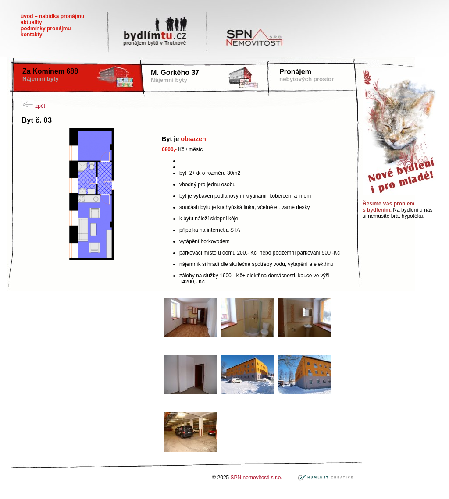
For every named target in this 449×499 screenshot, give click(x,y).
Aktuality (31, 22)
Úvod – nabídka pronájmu (52, 16)
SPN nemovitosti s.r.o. (257, 477)
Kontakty (31, 35)
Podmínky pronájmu (46, 28)
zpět (33, 106)
